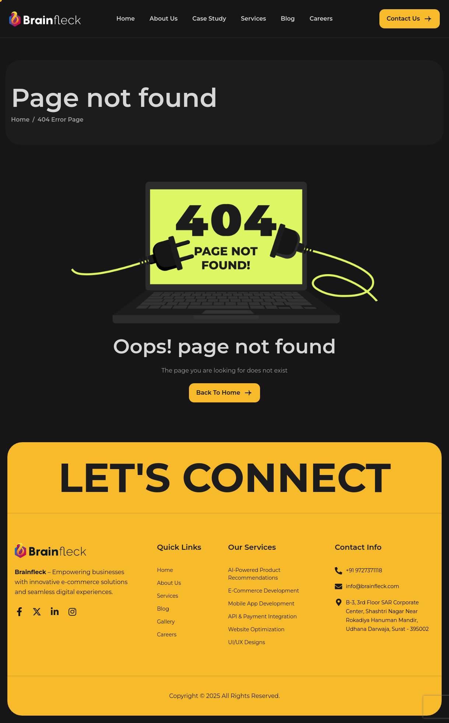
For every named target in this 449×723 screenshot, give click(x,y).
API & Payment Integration (262, 616)
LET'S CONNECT (224, 477)
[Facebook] (19, 610)
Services (253, 18)
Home (125, 18)
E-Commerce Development (263, 590)
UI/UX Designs (246, 642)
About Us (164, 18)
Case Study (209, 18)
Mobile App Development (261, 603)
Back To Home (218, 392)
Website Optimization (256, 629)
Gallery (166, 621)
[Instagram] (72, 610)
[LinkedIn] (54, 610)
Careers (321, 18)
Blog (288, 18)
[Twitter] (36, 610)
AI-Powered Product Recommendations (254, 574)
